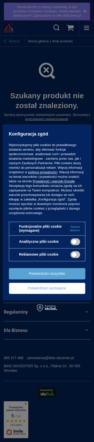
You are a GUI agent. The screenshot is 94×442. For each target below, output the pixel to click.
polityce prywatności (42, 172)
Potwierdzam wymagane (47, 288)
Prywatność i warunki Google (54, 181)
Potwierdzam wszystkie (47, 273)
